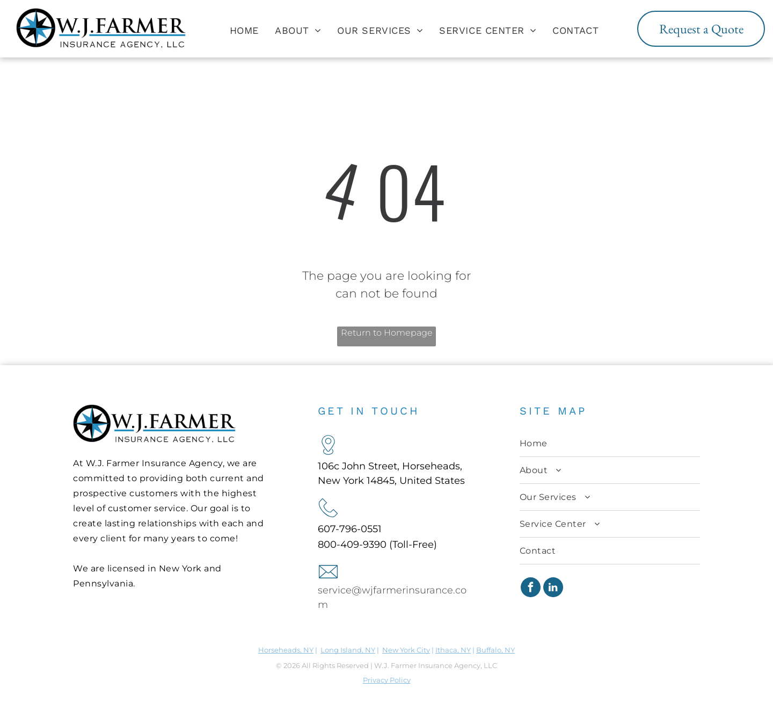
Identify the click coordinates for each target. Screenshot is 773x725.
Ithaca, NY (453, 650)
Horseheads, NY (285, 650)
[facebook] (531, 588)
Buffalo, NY (495, 650)
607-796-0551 (350, 529)
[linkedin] (553, 588)
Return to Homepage (387, 333)
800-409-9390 (352, 544)
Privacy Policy (387, 680)
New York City (406, 650)
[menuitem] (244, 30)
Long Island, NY (347, 650)
